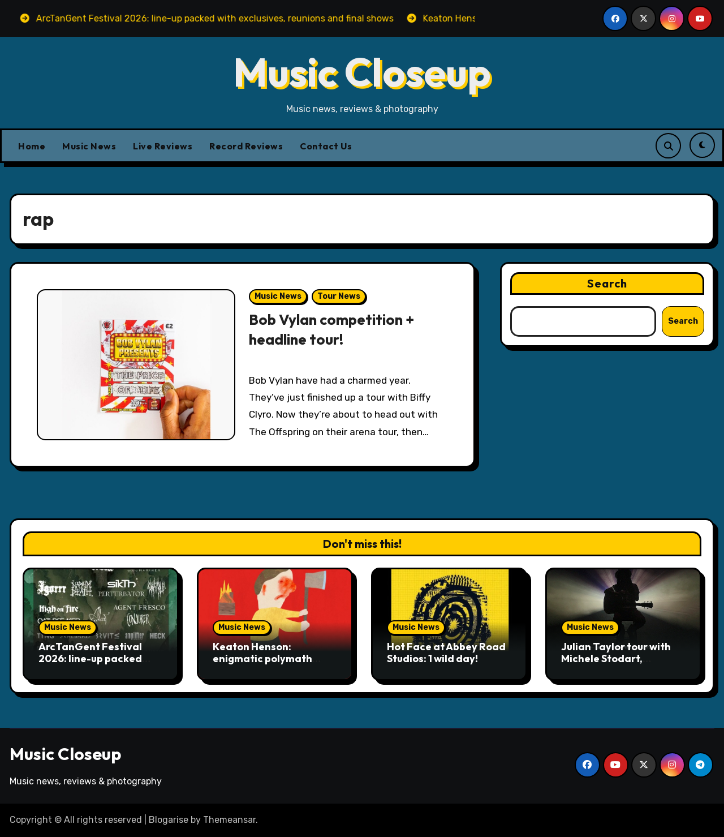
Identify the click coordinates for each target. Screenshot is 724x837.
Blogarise (168, 819)
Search (607, 283)
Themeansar (229, 819)
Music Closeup (362, 72)
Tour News (338, 296)
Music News (89, 146)
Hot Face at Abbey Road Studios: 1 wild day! (446, 653)
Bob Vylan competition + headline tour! (334, 329)
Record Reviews (246, 146)
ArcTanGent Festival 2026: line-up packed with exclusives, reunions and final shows (99, 665)
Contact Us (326, 146)
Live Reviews (162, 146)
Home (31, 146)
